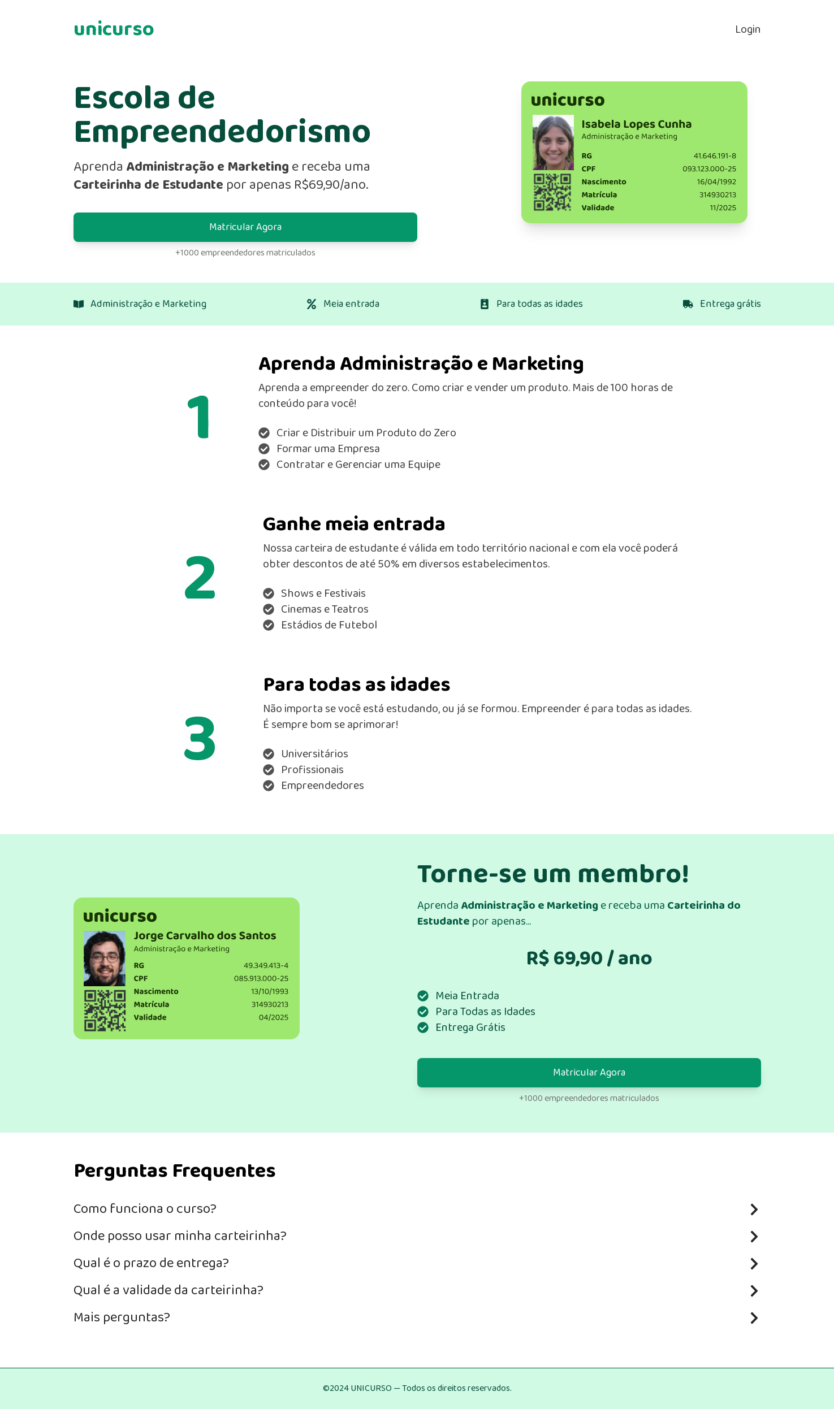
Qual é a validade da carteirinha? (417, 1291)
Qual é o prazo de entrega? (417, 1263)
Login (748, 29)
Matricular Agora (245, 227)
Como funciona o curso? (417, 1209)
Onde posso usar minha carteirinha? (417, 1236)
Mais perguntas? (417, 1318)
